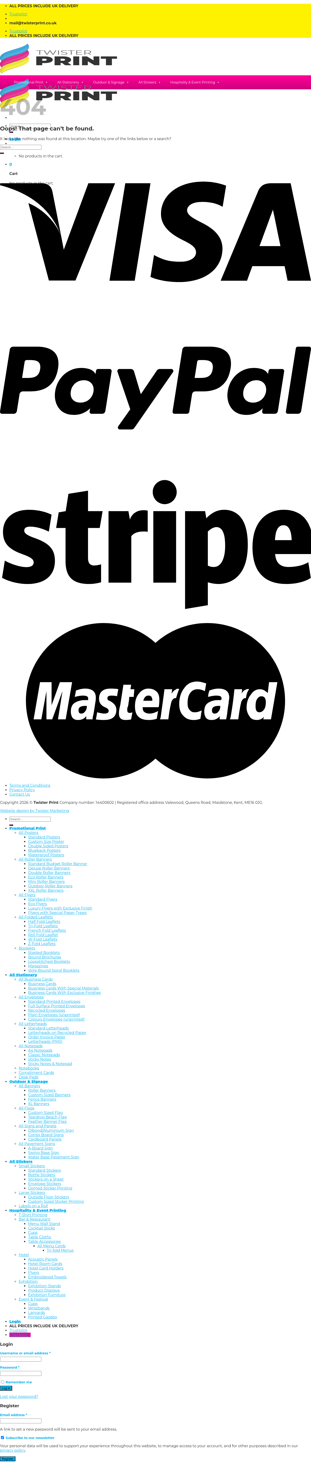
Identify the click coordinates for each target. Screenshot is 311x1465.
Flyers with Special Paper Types (57, 912)
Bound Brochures (44, 957)
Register (8, 1459)
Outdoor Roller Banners (50, 886)
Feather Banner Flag (47, 1121)
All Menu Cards (51, 1246)
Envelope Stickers (44, 1184)
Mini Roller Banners (46, 881)
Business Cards (42, 984)
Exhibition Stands (44, 1286)
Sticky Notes (39, 1059)
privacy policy (12, 1450)
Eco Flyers (37, 904)
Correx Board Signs (46, 1135)
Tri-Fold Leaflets (43, 926)
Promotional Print (31, 82)
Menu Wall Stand (44, 1224)
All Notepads (31, 1046)
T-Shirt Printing (33, 1215)
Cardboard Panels (45, 1139)
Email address (13, 1415)
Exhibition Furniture (47, 1295)
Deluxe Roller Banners (49, 868)
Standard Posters (44, 837)
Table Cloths (39, 1237)
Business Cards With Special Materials (63, 988)
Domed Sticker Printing (50, 1188)
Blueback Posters (44, 850)
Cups (32, 1232)
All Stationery (70, 82)
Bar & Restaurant (34, 1219)
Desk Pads (28, 1077)
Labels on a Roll (33, 1206)
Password (9, 1367)
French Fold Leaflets (47, 930)
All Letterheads (33, 1024)
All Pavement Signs (37, 1144)
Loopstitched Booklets (49, 961)
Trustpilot (18, 14)
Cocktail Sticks (41, 1228)
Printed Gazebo (42, 1317)
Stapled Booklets (44, 952)
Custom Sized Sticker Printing (56, 1201)
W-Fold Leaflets (42, 939)
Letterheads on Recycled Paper (57, 1032)
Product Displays (44, 1290)
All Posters (28, 832)
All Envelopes (31, 997)
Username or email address (25, 1353)
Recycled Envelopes (46, 1010)
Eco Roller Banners (45, 877)
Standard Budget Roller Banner (57, 864)
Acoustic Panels (43, 1259)
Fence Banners (42, 1099)
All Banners (29, 1086)
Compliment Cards (36, 1072)
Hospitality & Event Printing (195, 82)
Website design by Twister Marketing (34, 811)
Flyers (33, 1272)
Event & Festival (33, 1299)
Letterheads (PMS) (45, 1041)
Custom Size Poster (46, 841)
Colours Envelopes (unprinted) (56, 1019)
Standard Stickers (44, 1170)
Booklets (27, 948)
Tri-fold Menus (60, 1250)
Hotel (24, 1255)
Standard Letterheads (48, 1028)
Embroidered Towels (47, 1277)
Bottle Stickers (41, 1175)
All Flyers (27, 895)
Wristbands (39, 1308)
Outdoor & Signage (111, 82)
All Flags (26, 1108)
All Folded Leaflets (36, 917)
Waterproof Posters (46, 855)
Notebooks (29, 1068)
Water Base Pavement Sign (53, 1157)
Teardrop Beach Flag (47, 1117)
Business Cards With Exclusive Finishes (64, 992)
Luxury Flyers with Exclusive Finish (60, 908)
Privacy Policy (22, 790)
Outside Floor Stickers (48, 1197)
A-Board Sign (40, 1148)
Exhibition (28, 1281)
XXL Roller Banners (45, 890)
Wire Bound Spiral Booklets (53, 970)
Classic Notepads (44, 1055)
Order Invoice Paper (46, 1037)
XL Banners (38, 1104)
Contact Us (19, 794)
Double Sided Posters (48, 846)
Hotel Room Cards (45, 1264)
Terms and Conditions (29, 785)
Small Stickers (32, 1166)
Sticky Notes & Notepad (50, 1064)
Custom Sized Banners (49, 1095)
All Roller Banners (35, 859)
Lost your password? (19, 1396)
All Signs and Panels (37, 1126)
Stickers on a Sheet (46, 1179)
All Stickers (150, 82)
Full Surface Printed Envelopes (56, 1006)
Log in (6, 1388)
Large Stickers (32, 1192)
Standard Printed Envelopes (54, 1001)
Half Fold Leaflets (44, 921)
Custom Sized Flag (45, 1112)
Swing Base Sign (43, 1152)
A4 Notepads (40, 1050)
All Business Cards (36, 979)
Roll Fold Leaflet (43, 935)
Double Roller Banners (49, 872)
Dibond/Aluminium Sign (51, 1130)
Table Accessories (44, 1241)
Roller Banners (41, 1090)
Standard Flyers (42, 899)
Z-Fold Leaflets (41, 944)
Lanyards (36, 1312)
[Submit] (11, 132)
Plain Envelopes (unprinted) (54, 1015)
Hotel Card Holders (45, 1268)
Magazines (38, 966)
